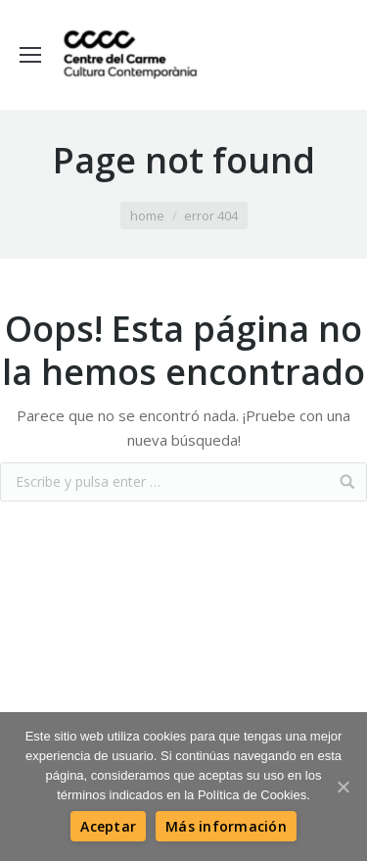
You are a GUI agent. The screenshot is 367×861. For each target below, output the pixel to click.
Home (147, 215)
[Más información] (226, 826)
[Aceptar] (108, 826)
